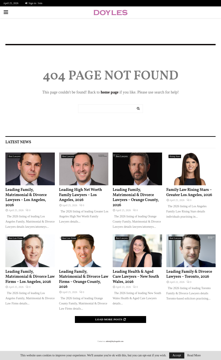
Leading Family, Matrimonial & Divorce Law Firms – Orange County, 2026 (83, 279)
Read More (194, 355)
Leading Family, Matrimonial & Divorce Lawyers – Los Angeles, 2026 (26, 197)
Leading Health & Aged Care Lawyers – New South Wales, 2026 (136, 277)
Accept (176, 355)
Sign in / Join (33, 3)
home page (109, 92)
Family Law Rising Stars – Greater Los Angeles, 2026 (189, 192)
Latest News (18, 142)
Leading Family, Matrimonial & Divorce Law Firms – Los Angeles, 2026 (30, 277)
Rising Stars (175, 156)
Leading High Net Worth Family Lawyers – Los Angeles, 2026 (80, 195)
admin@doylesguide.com (114, 341)
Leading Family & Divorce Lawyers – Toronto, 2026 (189, 274)
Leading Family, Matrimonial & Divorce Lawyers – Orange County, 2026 (136, 197)
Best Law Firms (15, 238)
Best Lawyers (15, 156)
